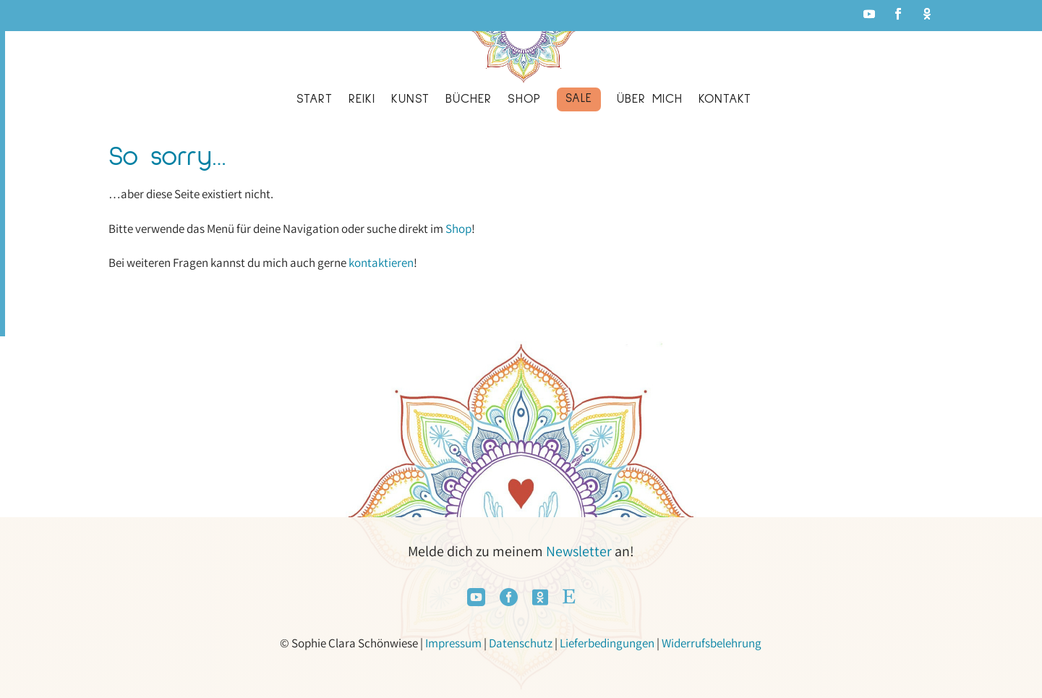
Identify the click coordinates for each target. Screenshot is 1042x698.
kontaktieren (381, 263)
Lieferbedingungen (607, 643)
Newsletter (579, 551)
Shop (458, 229)
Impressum (453, 643)
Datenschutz (520, 643)
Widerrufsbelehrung (711, 643)
